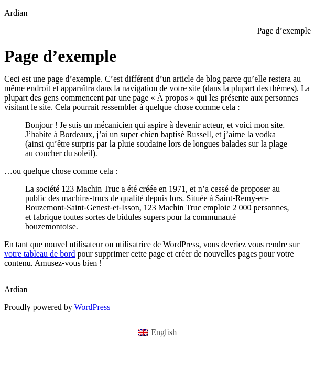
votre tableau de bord (39, 253)
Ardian (15, 12)
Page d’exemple (284, 30)
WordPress (92, 307)
